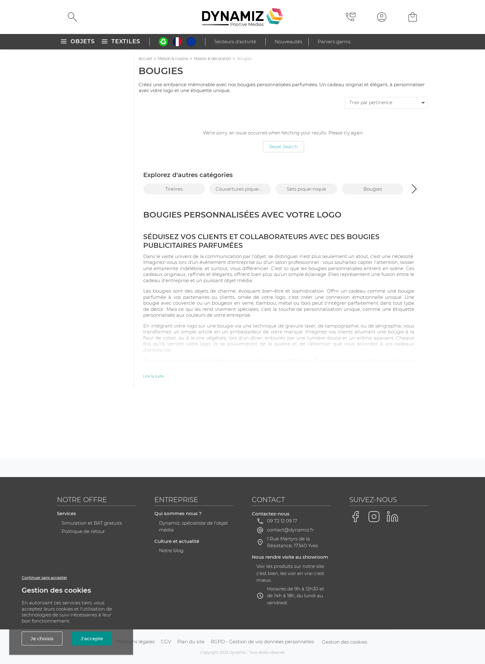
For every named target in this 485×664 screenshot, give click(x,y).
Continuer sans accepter (44, 577)
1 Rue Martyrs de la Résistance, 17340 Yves (292, 604)
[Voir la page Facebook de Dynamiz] (355, 578)
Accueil (145, 58)
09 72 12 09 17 (282, 583)
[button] (414, 188)
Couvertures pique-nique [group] (243, 189)
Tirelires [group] (174, 189)
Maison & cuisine (173, 58)
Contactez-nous (271, 575)
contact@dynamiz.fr (290, 591)
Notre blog (171, 612)
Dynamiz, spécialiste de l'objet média (193, 588)
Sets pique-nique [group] (306, 189)
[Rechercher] (72, 17)
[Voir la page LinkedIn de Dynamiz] (392, 578)
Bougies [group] (372, 189)
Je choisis (42, 638)
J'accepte (92, 638)
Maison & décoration (212, 58)
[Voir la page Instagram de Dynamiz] (374, 578)
